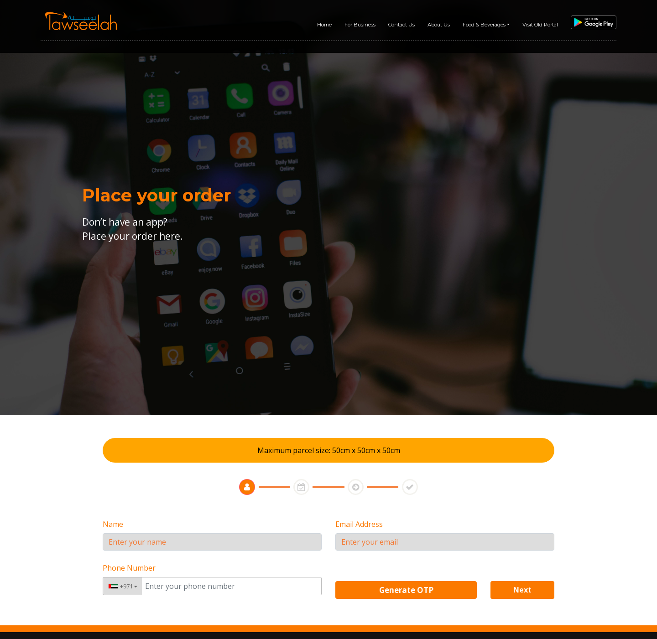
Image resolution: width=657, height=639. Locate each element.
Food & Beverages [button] (484, 24)
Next (522, 590)
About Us (439, 24)
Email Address (359, 524)
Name (113, 524)
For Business (359, 24)
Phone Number (129, 568)
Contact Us (401, 24)
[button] (522, 589)
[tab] (247, 487)
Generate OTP (406, 590)
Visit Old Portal (540, 24)
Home (324, 24)
